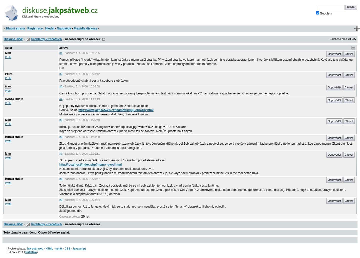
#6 (61, 136)
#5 (61, 119)
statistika (31, 252)
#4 (61, 99)
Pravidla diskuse (86, 28)
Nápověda (64, 28)
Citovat (349, 53)
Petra (8, 74)
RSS (103, 39)
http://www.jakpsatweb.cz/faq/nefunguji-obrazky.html (116, 110)
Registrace (34, 28)
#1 (61, 52)
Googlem (324, 13)
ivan (8, 53)
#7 (61, 153)
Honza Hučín (14, 99)
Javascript (79, 248)
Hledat (49, 28)
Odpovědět (334, 53)
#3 (61, 86)
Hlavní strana (15, 28)
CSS (67, 248)
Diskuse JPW (13, 39)
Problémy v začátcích (46, 39)
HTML (49, 248)
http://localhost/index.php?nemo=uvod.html (91, 164)
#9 (61, 199)
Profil (8, 57)
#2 (61, 73)
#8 (61, 178)
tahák (58, 248)
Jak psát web (34, 248)
